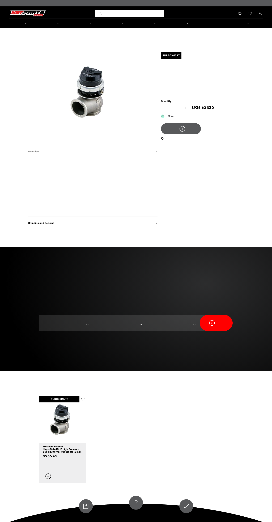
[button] (25, 23)
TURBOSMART (59, 399)
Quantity (166, 101)
